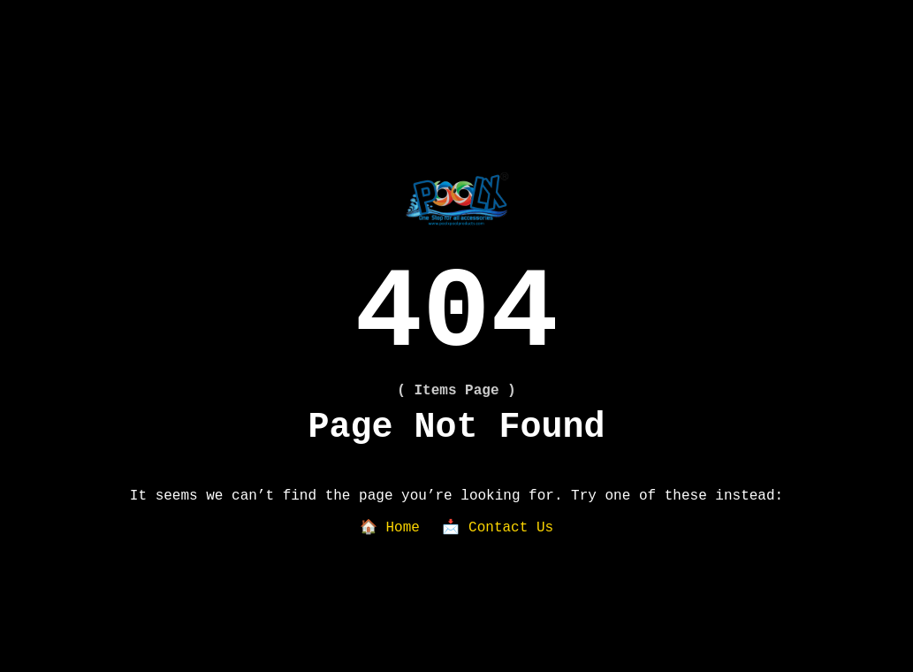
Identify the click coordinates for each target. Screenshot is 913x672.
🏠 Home (390, 528)
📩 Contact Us (497, 528)
